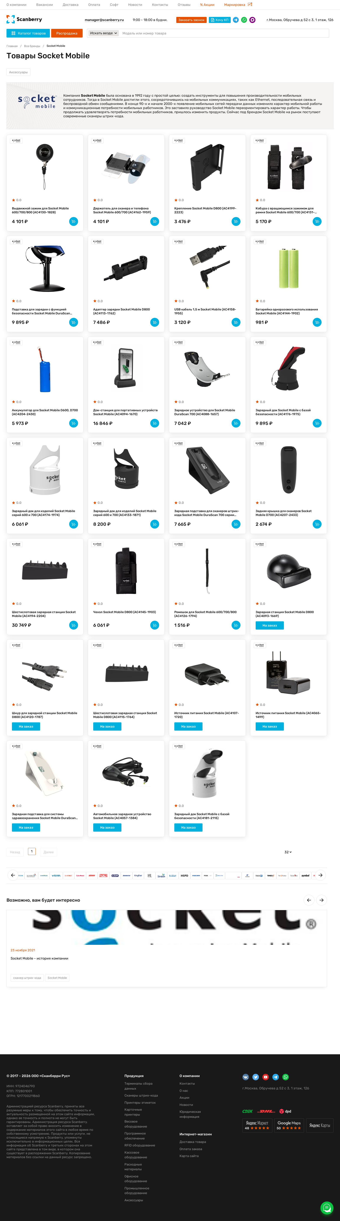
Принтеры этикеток (137, 1103)
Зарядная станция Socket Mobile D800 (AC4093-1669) (288, 638)
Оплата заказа (187, 1148)
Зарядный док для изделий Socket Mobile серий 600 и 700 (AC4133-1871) (126, 532)
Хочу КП (220, 20)
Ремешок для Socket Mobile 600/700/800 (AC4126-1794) (199, 638)
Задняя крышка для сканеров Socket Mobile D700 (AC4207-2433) (287, 532)
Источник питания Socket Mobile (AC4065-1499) (283, 744)
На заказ (288, 653)
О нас (180, 1086)
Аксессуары (19, 73)
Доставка (70, 5)
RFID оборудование (137, 1145)
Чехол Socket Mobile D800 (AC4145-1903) (124, 638)
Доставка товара (189, 1141)
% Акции (207, 5)
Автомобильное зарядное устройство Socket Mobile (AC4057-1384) (125, 847)
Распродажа (66, 33)
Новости (135, 5)
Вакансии (44, 5)
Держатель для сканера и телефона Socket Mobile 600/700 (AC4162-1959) (125, 214)
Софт (114, 5)
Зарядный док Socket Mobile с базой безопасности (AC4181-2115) (205, 847)
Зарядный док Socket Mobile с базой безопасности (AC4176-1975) (287, 426)
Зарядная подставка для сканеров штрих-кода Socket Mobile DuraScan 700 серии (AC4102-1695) (205, 532)
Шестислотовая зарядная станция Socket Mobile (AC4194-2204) (41, 638)
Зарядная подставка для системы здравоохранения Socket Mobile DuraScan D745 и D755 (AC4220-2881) (44, 848)
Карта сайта (185, 1155)
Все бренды (35, 46)
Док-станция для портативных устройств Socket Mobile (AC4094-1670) (122, 426)
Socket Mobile (61, 1010)
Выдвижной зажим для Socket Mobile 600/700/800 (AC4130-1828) (44, 214)
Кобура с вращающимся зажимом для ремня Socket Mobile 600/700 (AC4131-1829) (288, 214)
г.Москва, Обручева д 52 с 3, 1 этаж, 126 (300, 20)
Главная (13, 46)
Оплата (94, 5)
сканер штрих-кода (28, 1010)
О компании (16, 5)
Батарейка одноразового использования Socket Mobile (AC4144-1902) (281, 320)
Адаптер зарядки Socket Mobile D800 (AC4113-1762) (125, 320)
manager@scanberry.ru (104, 20)
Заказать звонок (191, 20)
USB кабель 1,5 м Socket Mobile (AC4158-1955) (200, 320)
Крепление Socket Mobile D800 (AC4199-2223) (201, 214)
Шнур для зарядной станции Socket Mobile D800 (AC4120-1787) (43, 744)
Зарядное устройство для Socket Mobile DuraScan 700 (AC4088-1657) (205, 426)
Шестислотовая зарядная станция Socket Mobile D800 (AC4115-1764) (122, 744)
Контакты (160, 5)
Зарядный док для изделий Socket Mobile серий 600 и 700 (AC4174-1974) (44, 532)
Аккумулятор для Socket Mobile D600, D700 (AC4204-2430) (44, 426)
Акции (180, 1093)
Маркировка (238, 5)
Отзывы (184, 5)
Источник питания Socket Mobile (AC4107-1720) (202, 744)
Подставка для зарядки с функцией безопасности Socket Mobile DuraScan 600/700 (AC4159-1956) (44, 320)
